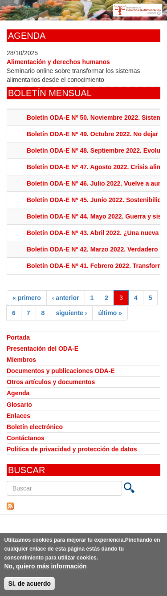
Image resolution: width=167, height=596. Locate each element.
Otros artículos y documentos (51, 381)
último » (110, 312)
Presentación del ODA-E (42, 348)
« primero (26, 297)
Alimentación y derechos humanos (58, 61)
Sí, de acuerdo (29, 586)
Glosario (19, 404)
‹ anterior (65, 297)
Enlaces (18, 415)
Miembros (21, 359)
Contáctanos (26, 438)
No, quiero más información (45, 568)
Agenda (18, 393)
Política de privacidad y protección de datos (72, 449)
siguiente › (71, 312)
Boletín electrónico (35, 426)
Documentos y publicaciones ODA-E (61, 370)
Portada (18, 337)
